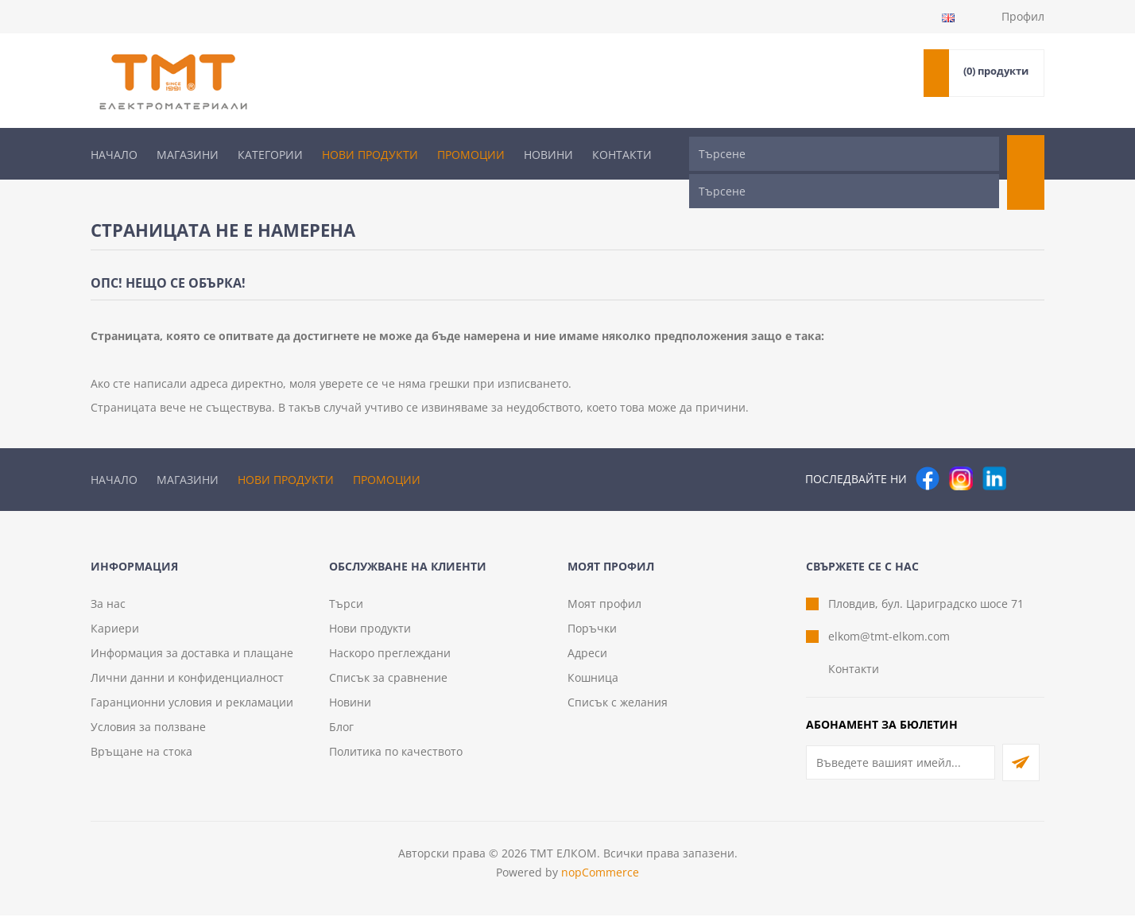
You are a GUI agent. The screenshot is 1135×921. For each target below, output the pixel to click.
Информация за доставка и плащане (192, 658)
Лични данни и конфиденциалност (187, 683)
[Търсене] (844, 154)
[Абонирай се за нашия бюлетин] (900, 768)
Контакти (622, 154)
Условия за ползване (148, 732)
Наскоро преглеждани (390, 658)
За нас (108, 609)
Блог (341, 732)
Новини (548, 154)
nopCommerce (600, 877)
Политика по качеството (396, 756)
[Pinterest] (1027, 448)
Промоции (471, 154)
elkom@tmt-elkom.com (889, 641)
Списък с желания (618, 707)
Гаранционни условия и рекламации (192, 707)
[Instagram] (961, 448)
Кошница (593, 683)
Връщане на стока (141, 756)
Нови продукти (370, 154)
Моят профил (604, 609)
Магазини (188, 154)
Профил (1022, 16)
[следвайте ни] (994, 448)
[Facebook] (927, 448)
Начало (114, 154)
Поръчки (592, 633)
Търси (346, 609)
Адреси (587, 658)
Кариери (115, 633)
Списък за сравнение (388, 683)
